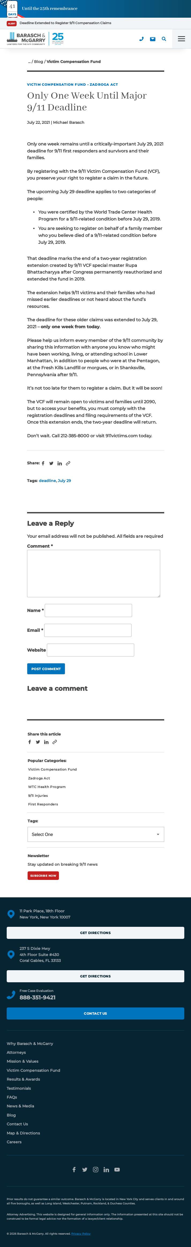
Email (35, 630)
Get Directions (95, 933)
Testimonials (19, 1088)
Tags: (33, 821)
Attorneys (16, 1052)
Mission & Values (22, 1061)
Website (36, 650)
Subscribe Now (43, 876)
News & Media (20, 1106)
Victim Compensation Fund (56, 85)
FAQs (12, 1097)
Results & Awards (23, 1079)
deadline (47, 481)
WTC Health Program (47, 787)
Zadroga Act (104, 85)
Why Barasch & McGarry (30, 1043)
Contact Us (95, 1013)
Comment (40, 546)
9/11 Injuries (38, 796)
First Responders (43, 804)
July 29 (64, 481)
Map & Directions (23, 1133)
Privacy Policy (81, 1233)
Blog (38, 61)
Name (35, 610)
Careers (14, 1142)
